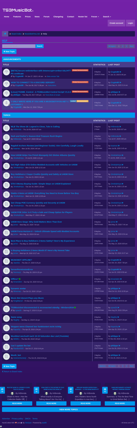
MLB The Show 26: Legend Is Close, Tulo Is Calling (35, 126)
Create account (116, 23)
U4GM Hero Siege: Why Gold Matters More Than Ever (36, 222)
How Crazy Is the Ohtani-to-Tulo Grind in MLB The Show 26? (52, 388)
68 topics (112, 46)
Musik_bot (16, 355)
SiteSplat (28, 423)
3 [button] (126, 46)
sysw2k (18, 310)
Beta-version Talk (53, 76)
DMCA (28, 419)
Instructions (52, 85)
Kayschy (16, 329)
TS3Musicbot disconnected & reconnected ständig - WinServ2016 (42, 307)
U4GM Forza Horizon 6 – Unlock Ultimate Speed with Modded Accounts (45, 231)
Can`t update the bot (21, 345)
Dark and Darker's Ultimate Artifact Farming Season (121, 388)
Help (4, 40)
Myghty (16, 320)
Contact (70, 17)
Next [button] (131, 46)
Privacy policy (17, 419)
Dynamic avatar (18, 288)
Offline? (14, 279)
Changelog (58, 17)
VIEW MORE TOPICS (68, 409)
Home (6, 17)
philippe (17, 95)
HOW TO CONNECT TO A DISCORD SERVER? (33, 82)
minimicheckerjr (19, 358)
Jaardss (16, 263)
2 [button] (122, 46)
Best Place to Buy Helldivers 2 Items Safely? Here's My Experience (43, 241)
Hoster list (82, 17)
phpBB (44, 423)
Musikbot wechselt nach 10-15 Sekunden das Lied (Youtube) (40, 336)
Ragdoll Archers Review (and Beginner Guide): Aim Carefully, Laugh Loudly (47, 145)
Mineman (17, 291)
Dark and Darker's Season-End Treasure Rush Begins (36, 136)
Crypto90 (19, 76)
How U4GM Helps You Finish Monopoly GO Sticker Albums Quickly (43, 155)
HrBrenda (17, 129)
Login (130, 23)
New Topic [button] (9, 51)
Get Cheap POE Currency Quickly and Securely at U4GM (38, 203)
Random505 (18, 348)
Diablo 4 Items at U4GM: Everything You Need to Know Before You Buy (45, 193)
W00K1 (16, 339)
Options (103, 366)
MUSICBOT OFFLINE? (21, 260)
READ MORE (17, 403)
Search (107, 17)
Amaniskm (17, 282)
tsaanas (16, 148)
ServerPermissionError (22, 269)
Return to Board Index (12, 371)
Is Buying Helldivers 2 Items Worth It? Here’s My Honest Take (40, 250)
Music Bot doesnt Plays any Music (27, 298)
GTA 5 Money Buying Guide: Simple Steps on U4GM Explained (41, 184)
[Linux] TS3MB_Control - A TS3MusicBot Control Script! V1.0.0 (41, 92)
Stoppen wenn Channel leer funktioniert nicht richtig (36, 326)
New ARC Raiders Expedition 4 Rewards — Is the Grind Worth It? (87, 388)
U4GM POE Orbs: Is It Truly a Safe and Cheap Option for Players (41, 212)
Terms (34, 419)
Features (17, 17)
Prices (28, 17)
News (37, 17)
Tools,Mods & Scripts (52, 95)
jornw (15, 225)
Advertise (6, 419)
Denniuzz (17, 272)
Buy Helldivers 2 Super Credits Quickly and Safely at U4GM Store (42, 174)
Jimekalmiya (18, 158)
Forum (47, 17)
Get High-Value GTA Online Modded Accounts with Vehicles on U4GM (44, 165)
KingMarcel (18, 301)
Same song (16, 317)
